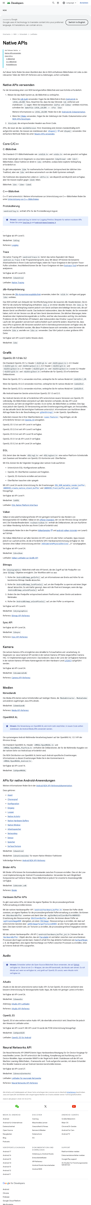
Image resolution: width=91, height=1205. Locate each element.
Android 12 (7, 1170)
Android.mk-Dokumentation (73, 112)
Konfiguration (13, 804)
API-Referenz (37, 1161)
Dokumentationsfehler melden (73, 1155)
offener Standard (47, 520)
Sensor (11, 838)
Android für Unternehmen (12, 1123)
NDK (5, 10)
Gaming (35, 1119)
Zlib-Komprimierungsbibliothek (28, 294)
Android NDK (37, 1169)
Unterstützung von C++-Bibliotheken (23, 199)
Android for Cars (68, 1130)
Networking (12, 833)
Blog (4, 1138)
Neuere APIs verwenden (44, 134)
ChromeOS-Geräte (69, 1126)
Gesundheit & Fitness (40, 1126)
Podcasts (6, 1141)
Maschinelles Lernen (39, 1123)
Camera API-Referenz (21, 678)
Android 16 (7, 1155)
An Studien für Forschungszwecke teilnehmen (74, 1164)
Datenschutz (37, 1134)
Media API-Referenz (20, 710)
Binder (14, 890)
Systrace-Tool (70, 265)
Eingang (11, 808)
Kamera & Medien (39, 1130)
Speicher (11, 842)
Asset (10, 795)
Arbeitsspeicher (14, 829)
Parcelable (43, 937)
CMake (23, 116)
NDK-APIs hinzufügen (21, 119)
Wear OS (65, 1123)
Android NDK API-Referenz (33, 860)
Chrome (6, 1193)
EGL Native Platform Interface (25, 505)
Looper (11, 812)
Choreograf (13, 799)
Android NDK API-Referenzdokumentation (54, 786)
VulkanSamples (44, 530)
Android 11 (7, 1174)
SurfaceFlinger (81, 940)
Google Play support (69, 1159)
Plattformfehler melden (70, 1151)
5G (33, 1138)
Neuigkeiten (7, 1134)
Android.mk (70, 99)
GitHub (76, 965)
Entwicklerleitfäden (39, 1158)
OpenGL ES (30, 420)
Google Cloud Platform (11, 1201)
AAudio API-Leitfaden (20, 1004)
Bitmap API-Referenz (21, 616)
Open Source (8, 1130)
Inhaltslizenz (71, 1092)
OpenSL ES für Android (21, 1037)
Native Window (14, 825)
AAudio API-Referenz (21, 1009)
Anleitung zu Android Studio (43, 1154)
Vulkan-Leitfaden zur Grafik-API (25, 558)
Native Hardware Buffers (18, 821)
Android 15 (7, 1159)
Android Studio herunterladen (43, 1165)
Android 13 (7, 1167)
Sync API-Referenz (20, 637)
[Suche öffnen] (53, 2)
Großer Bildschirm (68, 1119)
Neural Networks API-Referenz (25, 1083)
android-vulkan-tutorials (67, 530)
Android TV (66, 1134)
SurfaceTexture (14, 846)
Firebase (6, 1197)
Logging (15, 245)
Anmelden (84, 3)
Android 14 (7, 1163)
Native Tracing (18, 282)
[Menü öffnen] (3, 3)
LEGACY (68, 661)
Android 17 (7, 1151)
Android (6, 1119)
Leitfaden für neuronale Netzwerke (26, 1078)
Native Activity (14, 816)
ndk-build (24, 99)
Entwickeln (23, 34)
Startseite (6, 34)
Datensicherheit (9, 1126)
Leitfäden (33, 34)
